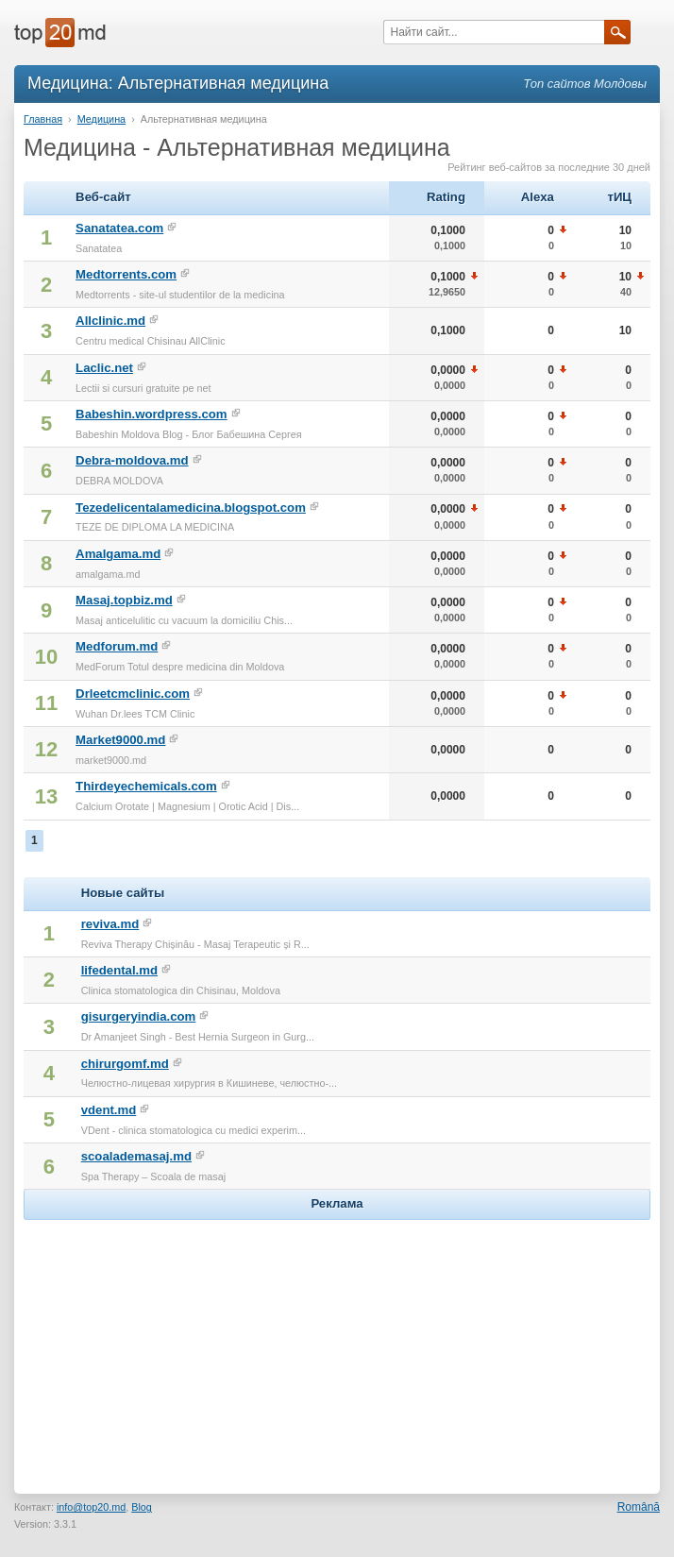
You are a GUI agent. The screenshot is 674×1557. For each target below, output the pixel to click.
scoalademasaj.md (136, 1156)
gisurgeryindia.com (138, 1016)
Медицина (101, 119)
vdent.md (109, 1110)
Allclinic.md (110, 320)
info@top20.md (91, 1507)
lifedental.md (119, 970)
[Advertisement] (337, 1343)
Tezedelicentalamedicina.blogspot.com (191, 507)
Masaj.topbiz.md (124, 600)
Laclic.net (104, 368)
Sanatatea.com (119, 228)
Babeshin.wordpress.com (151, 414)
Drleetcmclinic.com (133, 693)
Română (638, 1507)
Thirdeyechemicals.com (146, 786)
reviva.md (110, 924)
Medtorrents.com (126, 274)
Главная (43, 119)
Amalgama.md (118, 554)
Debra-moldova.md (132, 460)
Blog (141, 1507)
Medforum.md (117, 646)
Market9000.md (120, 740)
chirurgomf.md (125, 1064)
